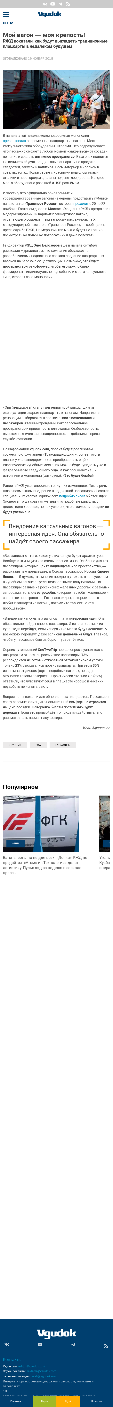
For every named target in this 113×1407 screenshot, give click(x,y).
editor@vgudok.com (31, 1366)
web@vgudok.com (44, 1376)
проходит (81, 203)
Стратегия (15, 745)
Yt (53, 4)
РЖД (38, 745)
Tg (60, 4)
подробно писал (72, 496)
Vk (45, 4)
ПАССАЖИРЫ (62, 745)
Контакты (12, 1359)
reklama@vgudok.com (41, 1371)
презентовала (14, 141)
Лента (8, 23)
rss (68, 4)
